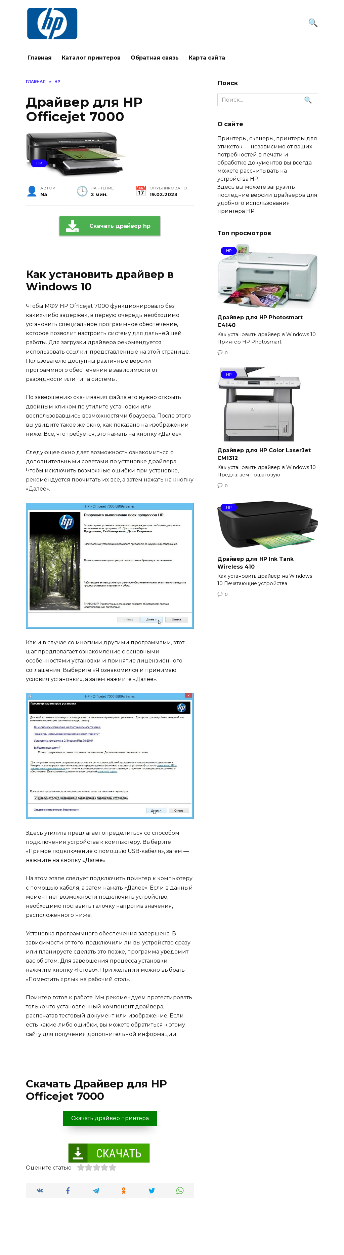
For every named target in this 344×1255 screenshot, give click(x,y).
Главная (40, 58)
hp (39, 163)
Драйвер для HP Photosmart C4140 (260, 321)
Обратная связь (155, 58)
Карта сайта (207, 58)
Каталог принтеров (91, 58)
